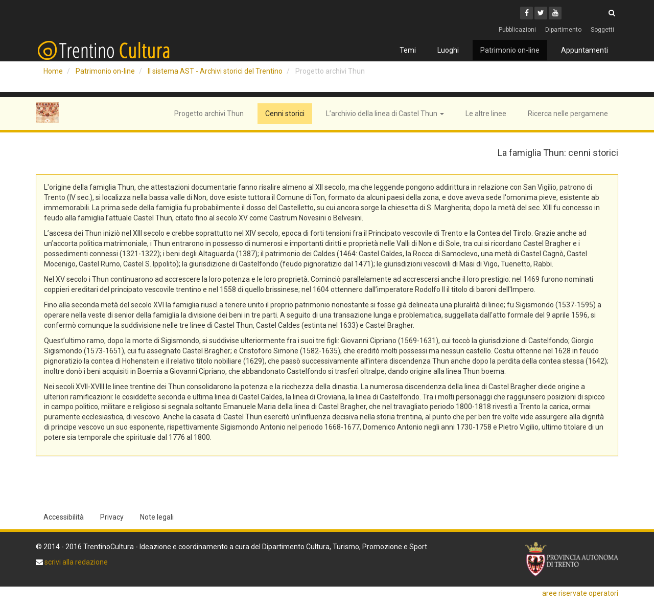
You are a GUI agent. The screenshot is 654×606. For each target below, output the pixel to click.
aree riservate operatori (580, 593)
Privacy (112, 517)
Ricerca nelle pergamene (568, 113)
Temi (408, 50)
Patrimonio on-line (510, 50)
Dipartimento (563, 29)
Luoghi (448, 50)
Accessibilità (63, 517)
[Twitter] (540, 13)
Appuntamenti (584, 50)
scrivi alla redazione (75, 562)
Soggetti (602, 29)
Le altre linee (485, 113)
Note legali (157, 517)
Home (53, 71)
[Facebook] (526, 13)
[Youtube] (555, 13)
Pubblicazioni (517, 29)
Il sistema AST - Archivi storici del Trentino (215, 71)
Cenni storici (285, 113)
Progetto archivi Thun (209, 113)
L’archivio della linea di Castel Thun (385, 113)
